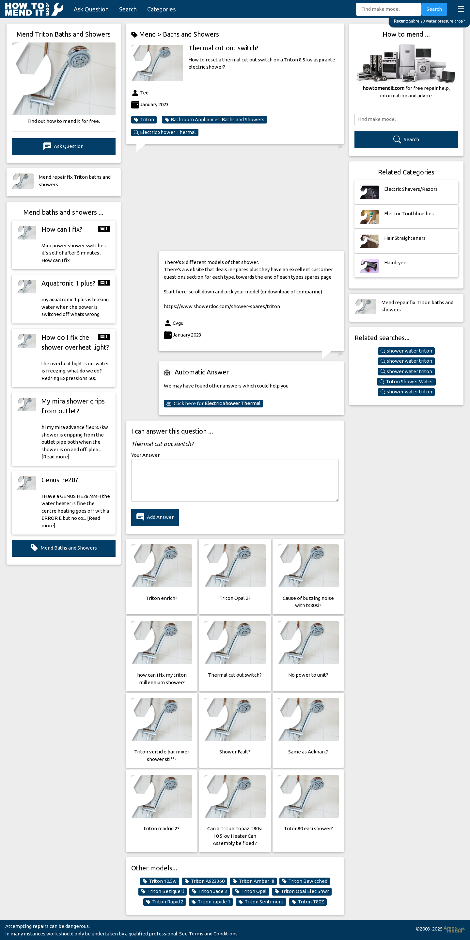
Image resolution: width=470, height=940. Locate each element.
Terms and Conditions (213, 933)
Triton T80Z (307, 902)
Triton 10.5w (160, 881)
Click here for (213, 403)
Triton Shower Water (406, 382)
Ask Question (91, 9)
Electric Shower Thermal (165, 132)
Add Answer (155, 517)
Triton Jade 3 (209, 891)
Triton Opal (251, 891)
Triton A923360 (204, 881)
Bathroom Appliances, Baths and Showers (214, 120)
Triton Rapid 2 (164, 902)
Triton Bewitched (304, 881)
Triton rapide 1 (210, 902)
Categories (161, 9)
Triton (144, 120)
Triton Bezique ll (162, 891)
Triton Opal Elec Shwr (301, 891)
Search (128, 9)
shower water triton (406, 351)
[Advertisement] (251, 200)
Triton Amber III (253, 881)
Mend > (147, 34)
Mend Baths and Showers (63, 548)
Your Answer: (146, 455)
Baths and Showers (191, 34)
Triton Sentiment (261, 902)
